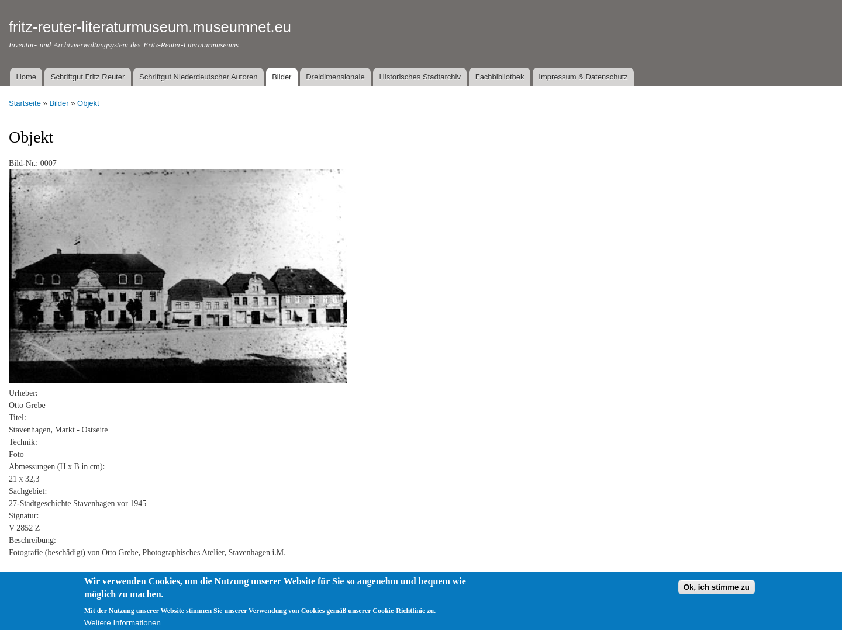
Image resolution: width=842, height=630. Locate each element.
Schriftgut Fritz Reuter (88, 76)
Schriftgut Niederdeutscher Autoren (198, 76)
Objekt (88, 103)
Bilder (281, 76)
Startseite (25, 103)
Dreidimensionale (335, 76)
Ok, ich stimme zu (717, 591)
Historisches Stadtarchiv (419, 76)
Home (26, 76)
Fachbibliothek (499, 76)
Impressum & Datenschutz (583, 76)
